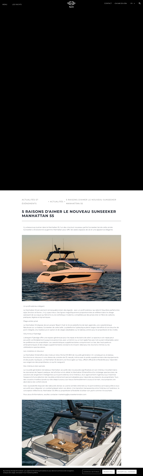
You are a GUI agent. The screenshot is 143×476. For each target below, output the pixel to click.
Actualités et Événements (30, 202)
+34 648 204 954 (120, 3)
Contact (108, 3)
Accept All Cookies (127, 472)
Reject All (108, 472)
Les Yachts (17, 4)
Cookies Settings (91, 472)
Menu (4, 4)
